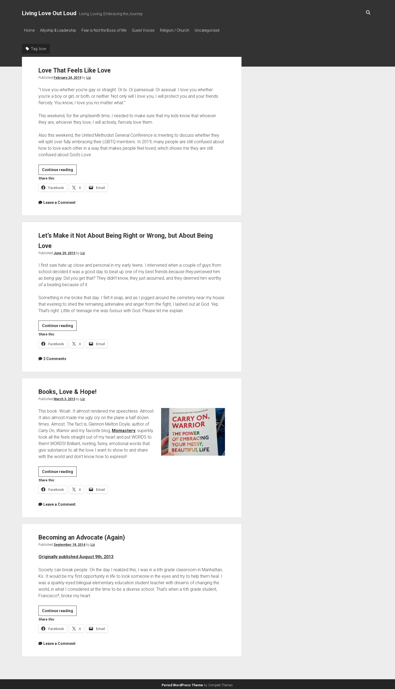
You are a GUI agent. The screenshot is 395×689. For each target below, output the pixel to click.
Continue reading (59, 169)
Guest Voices (151, 30)
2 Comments (54, 357)
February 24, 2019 (67, 76)
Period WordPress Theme (182, 683)
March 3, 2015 (64, 397)
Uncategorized (220, 30)
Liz (88, 76)
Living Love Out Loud (49, 13)
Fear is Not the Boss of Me (109, 30)
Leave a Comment (59, 201)
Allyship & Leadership (61, 30)
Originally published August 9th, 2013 (75, 555)
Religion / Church (185, 30)
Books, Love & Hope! (74, 389)
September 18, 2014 (69, 543)
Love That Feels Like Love (83, 68)
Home (29, 30)
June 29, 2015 (64, 251)
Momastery (123, 429)
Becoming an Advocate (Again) (91, 535)
